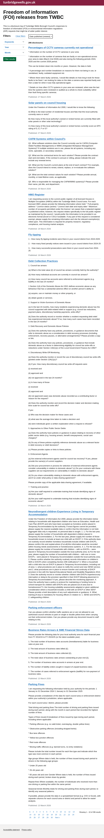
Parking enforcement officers (45, 607)
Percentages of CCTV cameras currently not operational (60, 47)
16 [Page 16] (39, 815)
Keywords (12, 42)
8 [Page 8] (53, 812)
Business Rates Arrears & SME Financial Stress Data (59, 630)
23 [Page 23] (69, 815)
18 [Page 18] (47, 815)
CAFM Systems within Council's (46, 139)
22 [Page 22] (65, 815)
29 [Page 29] (47, 817)
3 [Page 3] (36, 812)
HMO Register (36, 194)
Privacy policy (27, 830)
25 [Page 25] (30, 817)
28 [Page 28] (43, 817)
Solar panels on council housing (47, 102)
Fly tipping (34, 234)
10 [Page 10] (61, 812)
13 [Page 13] (74, 812)
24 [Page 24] (73, 815)
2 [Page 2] (33, 812)
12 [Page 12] (69, 812)
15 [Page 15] (35, 815)
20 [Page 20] (56, 815)
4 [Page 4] (40, 812)
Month (11, 52)
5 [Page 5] (43, 812)
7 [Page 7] (50, 812)
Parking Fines (36, 684)
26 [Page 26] (35, 817)
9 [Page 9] (56, 812)
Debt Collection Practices (43, 261)
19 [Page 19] (52, 815)
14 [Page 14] (30, 815)
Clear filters (20, 36)
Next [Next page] (57, 817)
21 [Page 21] (60, 815)
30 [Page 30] (52, 817)
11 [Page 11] (65, 812)
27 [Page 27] (39, 817)
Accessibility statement (11, 830)
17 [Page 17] (43, 815)
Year (10, 47)
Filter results (9, 59)
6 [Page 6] (46, 812)
